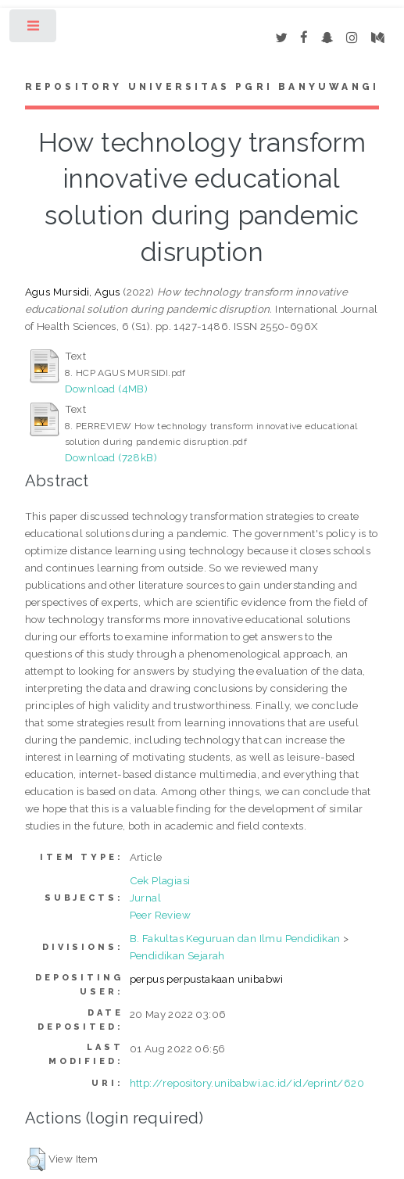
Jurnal (145, 897)
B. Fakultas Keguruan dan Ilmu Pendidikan (235, 938)
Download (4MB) (106, 388)
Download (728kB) (111, 457)
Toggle (34, 29)
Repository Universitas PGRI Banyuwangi (202, 86)
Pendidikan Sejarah (177, 955)
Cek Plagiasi (160, 880)
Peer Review (160, 914)
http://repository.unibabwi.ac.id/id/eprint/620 (247, 1083)
